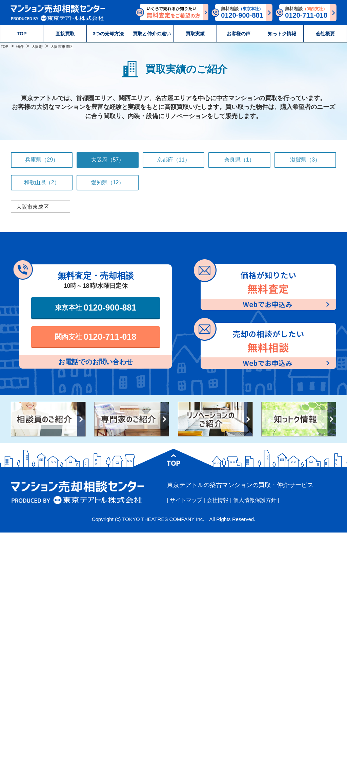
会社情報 (217, 500)
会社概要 (325, 33)
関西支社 (96, 336)
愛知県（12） (107, 182)
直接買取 (65, 33)
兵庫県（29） (41, 160)
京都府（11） (173, 160)
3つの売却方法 (108, 33)
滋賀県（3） (305, 160)
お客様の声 (238, 33)
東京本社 (96, 307)
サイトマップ (186, 500)
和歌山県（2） (42, 182)
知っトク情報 (282, 33)
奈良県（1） (239, 160)
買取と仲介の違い (152, 33)
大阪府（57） (107, 160)
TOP (21, 33)
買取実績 (195, 33)
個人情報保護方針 (255, 500)
